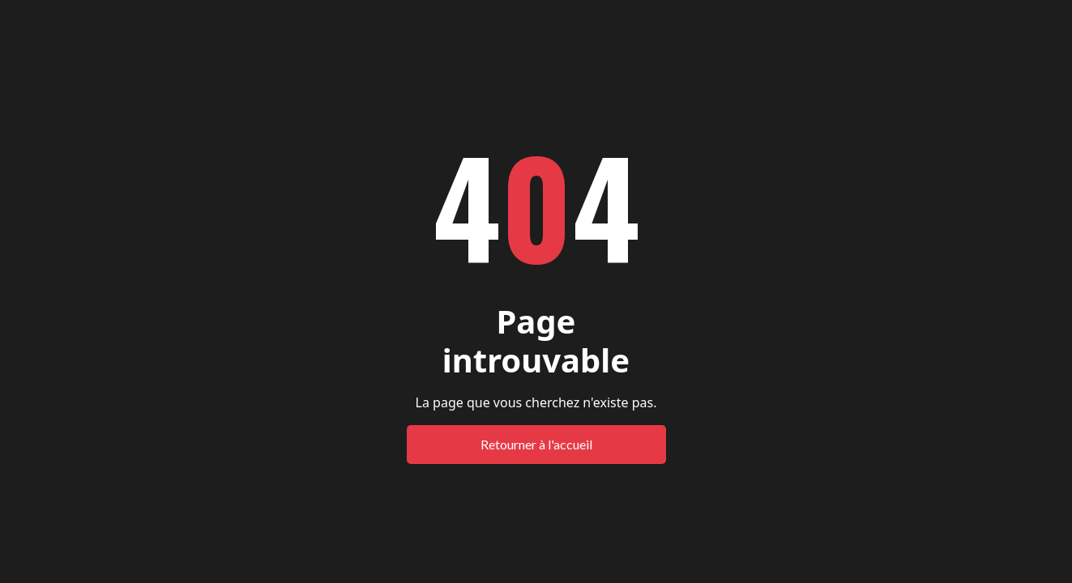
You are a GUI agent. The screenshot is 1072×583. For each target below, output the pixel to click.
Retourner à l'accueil (536, 444)
